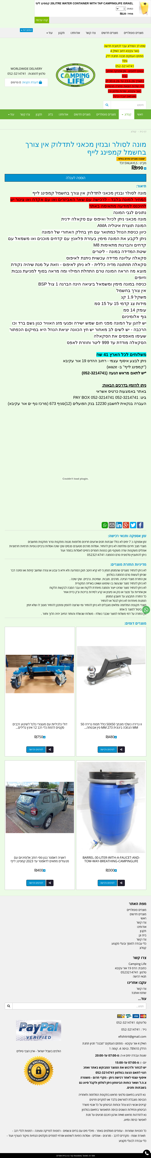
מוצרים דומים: (135, 623)
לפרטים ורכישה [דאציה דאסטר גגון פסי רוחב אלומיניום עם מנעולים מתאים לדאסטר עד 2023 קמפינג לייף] (36, 883)
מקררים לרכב (121, 1136)
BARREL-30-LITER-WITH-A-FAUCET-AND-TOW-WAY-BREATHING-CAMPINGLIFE (111, 859)
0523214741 (129, 972)
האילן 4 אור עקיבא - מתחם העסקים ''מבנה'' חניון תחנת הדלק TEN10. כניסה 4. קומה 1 (114, 1045)
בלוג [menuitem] (50, 114)
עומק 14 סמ (134, 310)
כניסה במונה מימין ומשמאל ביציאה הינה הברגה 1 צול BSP (92, 284)
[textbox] (124, 71)
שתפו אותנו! (139, 993)
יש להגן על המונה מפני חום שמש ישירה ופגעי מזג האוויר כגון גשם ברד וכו (79, 323)
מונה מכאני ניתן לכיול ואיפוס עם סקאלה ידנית (103, 219)
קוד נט (70, 1155)
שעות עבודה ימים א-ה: (120, 1055)
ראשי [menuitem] (140, 114)
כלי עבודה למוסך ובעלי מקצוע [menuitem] (128, 943)
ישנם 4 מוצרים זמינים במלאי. (131, 158)
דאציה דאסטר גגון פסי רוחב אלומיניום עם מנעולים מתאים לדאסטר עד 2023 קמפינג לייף (40, 859)
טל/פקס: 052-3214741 (131, 1022)
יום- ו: (112, 1075)
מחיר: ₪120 (126, 13)
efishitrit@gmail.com (132, 1036)
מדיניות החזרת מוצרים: (128, 564)
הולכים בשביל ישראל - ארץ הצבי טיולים (39, 1051)
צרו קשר (139, 958)
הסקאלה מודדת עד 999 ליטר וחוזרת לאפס (106, 342)
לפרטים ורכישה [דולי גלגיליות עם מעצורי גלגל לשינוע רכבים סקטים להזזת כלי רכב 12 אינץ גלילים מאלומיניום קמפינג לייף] (36, 749)
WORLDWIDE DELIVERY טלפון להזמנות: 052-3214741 (26, 71)
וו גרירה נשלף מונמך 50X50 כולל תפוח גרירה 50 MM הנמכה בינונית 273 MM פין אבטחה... (111, 726)
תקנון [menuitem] (39, 114)
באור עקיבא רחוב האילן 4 (124, 51)
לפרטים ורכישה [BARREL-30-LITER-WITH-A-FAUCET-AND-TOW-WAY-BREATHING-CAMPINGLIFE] (107, 883)
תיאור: (141, 186)
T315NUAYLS (128, 163)
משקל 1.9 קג (133, 297)
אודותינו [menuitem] (63, 114)
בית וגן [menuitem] (142, 935)
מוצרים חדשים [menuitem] (82, 114)
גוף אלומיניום (134, 316)
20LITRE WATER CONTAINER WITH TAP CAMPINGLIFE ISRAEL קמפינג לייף (84, 3)
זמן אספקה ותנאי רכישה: (127, 535)
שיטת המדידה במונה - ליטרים (119, 251)
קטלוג (133, 131)
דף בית (143, 131)
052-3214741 (124, 66)
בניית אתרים (61, 1155)
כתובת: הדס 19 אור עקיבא (130, 968)
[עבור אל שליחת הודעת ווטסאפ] (146, 610)
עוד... (142, 999)
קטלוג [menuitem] (126, 114)
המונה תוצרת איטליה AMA (121, 225)
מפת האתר (137, 904)
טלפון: (142, 972)
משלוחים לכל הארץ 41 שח (121, 354)
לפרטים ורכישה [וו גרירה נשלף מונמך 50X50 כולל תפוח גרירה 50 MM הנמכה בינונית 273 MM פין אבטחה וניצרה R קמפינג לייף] (107, 749)
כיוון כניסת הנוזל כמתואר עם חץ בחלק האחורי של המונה (94, 232)
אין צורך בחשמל (131, 290)
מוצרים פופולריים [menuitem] (106, 114)
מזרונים (107, 1136)
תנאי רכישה (139, 976)
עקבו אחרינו (136, 983)
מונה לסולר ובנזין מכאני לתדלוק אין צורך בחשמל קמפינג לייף (85, 148)
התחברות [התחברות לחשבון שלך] (26, 30)
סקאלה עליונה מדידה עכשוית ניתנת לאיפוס (106, 258)
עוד (11, 114)
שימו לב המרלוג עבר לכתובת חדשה (124, 46)
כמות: (84, 11)
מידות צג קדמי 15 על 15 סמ (120, 303)
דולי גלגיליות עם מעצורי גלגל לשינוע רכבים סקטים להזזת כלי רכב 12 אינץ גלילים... (40, 726)
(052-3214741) (94, 373)
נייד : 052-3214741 (133, 1029)
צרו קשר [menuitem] (25, 114)
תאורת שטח (138, 1136)
